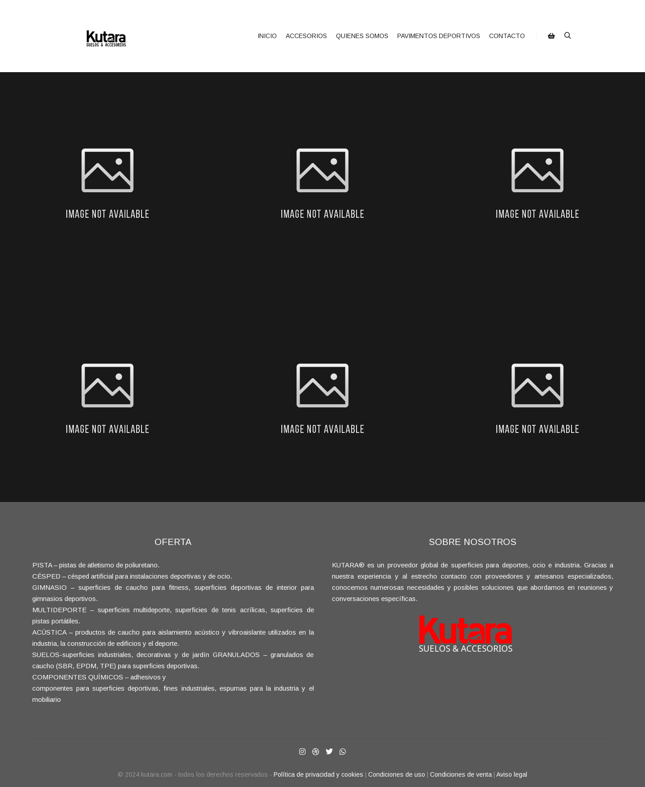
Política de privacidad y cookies (318, 774)
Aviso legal (511, 774)
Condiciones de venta (461, 774)
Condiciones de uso (396, 774)
